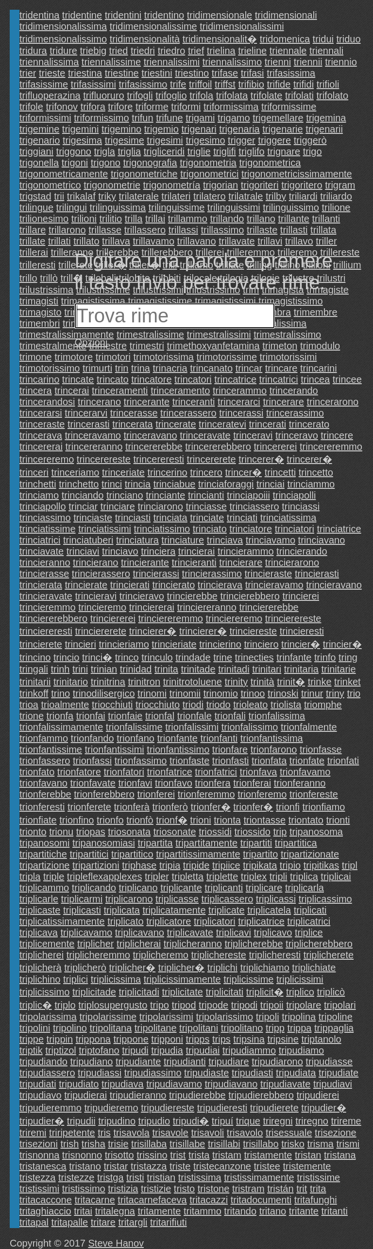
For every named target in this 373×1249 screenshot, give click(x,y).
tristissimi (39, 1188)
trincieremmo (47, 607)
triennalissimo (232, 61)
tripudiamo (301, 1050)
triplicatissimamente (62, 921)
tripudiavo (40, 1095)
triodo (218, 704)
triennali (326, 50)
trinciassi (301, 506)
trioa (28, 704)
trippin (60, 1039)
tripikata (260, 865)
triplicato (125, 921)
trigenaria (239, 129)
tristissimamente (259, 1177)
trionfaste (189, 760)
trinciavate (41, 551)
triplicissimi (299, 979)
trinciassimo (45, 517)
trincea (315, 379)
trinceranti (193, 401)
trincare (281, 368)
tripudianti (185, 1061)
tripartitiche (43, 854)
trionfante (177, 738)
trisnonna (39, 1155)
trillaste (262, 229)
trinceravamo (93, 435)
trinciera (158, 551)
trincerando (294, 390)
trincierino (220, 644)
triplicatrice (261, 921)
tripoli (267, 1016)
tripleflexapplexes (104, 876)
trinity (236, 681)
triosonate (174, 831)
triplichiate (314, 967)
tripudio (154, 1121)
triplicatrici (308, 921)
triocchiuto (158, 704)
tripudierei (317, 1095)
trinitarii (35, 681)
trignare (283, 151)
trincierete (40, 644)
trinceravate (205, 435)
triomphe (323, 704)
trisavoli (207, 1132)
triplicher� (132, 967)
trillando (227, 218)
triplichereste (218, 955)
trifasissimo (143, 84)
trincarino (39, 379)
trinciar (83, 506)
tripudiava (123, 1084)
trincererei (275, 446)
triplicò (331, 992)
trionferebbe (45, 794)
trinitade (198, 669)
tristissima (199, 1177)
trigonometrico (50, 185)
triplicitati (224, 992)
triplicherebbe (253, 943)
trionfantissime (50, 749)
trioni (200, 820)
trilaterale (139, 196)
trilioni (84, 218)
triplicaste (39, 910)
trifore (120, 106)
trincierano (95, 562)
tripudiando (43, 1061)
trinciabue (174, 484)
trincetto (316, 472)
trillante (293, 218)
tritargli (132, 1222)
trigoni (75, 162)
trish (69, 1143)
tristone (214, 1188)
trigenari (199, 129)
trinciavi (83, 551)
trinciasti (133, 517)
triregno (311, 1121)
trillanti (326, 218)
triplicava (38, 932)
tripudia (167, 1050)
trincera (35, 390)
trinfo (325, 657)
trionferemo (262, 794)
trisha (93, 1143)
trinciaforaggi (226, 484)
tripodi (244, 1005)
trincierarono (292, 562)
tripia (169, 865)
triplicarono (129, 899)
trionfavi (135, 783)
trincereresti (159, 459)
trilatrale (245, 196)
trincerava (40, 435)
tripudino (117, 1121)
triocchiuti (112, 704)
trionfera (212, 783)
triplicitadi (139, 992)
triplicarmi (82, 899)
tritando (240, 1211)
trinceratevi (222, 424)
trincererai (41, 446)
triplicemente (46, 943)
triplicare (264, 887)
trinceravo (296, 435)
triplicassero (228, 899)
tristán (280, 1188)
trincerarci (239, 401)
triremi (33, 1132)
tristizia (123, 1188)
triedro (172, 50)
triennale (288, 50)
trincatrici (278, 379)
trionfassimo (141, 760)
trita (318, 1188)
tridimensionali (286, 15)
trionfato (36, 771)
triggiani (36, 151)
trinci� (97, 657)
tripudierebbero (261, 1095)
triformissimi (45, 117)
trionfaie (125, 715)
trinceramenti (120, 390)
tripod (184, 1005)
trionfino (76, 820)
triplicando (94, 887)
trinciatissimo (162, 528)
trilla (134, 218)
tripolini (34, 1028)
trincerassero (188, 413)
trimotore (73, 357)
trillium (347, 265)
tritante (304, 1211)
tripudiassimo (153, 1072)
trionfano (135, 738)
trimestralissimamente (66, 334)
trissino (151, 1155)
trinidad (136, 669)
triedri (143, 50)
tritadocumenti (261, 1199)
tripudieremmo (50, 1107)
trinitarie (338, 669)
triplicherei (41, 955)
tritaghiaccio (45, 1211)
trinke (320, 681)
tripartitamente (206, 843)
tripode (213, 1005)
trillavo (299, 241)
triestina (85, 73)
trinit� (291, 681)
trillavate (236, 241)
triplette (222, 876)
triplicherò (85, 967)
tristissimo (83, 1188)
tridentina (39, 15)
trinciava (225, 540)
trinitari (266, 669)
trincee (347, 379)
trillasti (294, 229)
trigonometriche (144, 173)
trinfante (293, 657)
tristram (248, 1188)
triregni (277, 1121)
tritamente (159, 1211)
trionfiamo (324, 807)
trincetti (280, 472)
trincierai (196, 551)
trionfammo (43, 738)
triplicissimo (44, 992)
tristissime (318, 1177)
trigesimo (205, 140)
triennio (341, 61)
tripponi (167, 1039)
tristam (226, 1155)
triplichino (39, 979)
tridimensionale (220, 15)
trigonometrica (270, 162)
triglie (199, 151)
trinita (166, 669)
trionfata (269, 760)
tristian (161, 1177)
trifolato (332, 95)
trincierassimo (212, 573)
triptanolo (321, 1039)
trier (27, 73)
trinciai (270, 484)
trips (221, 1039)
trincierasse (44, 573)
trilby (276, 196)
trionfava (258, 771)
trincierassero (101, 573)
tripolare (303, 1005)
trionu (61, 831)
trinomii (185, 693)
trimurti (97, 368)
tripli (279, 876)
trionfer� (210, 807)
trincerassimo (295, 413)
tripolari (340, 1005)
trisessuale (289, 1132)
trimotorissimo (49, 368)
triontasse (264, 820)
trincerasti (89, 424)
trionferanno (300, 783)
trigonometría (172, 185)
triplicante (181, 887)
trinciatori (294, 528)
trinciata (170, 517)
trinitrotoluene (192, 681)
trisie (118, 1143)
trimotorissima (164, 357)
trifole (31, 106)
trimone (35, 357)
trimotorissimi (288, 357)
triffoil (200, 84)
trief (196, 50)
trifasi (252, 73)
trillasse (104, 229)
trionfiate (38, 820)
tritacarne (94, 1199)
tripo (159, 1005)
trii (59, 196)
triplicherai (139, 943)
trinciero (261, 644)
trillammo (187, 218)
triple (53, 876)
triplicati (310, 910)
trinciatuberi (88, 540)
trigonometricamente (63, 173)
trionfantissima (271, 738)
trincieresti (302, 631)
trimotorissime (227, 357)
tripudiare (228, 1061)
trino (60, 693)
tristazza (149, 1166)
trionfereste (313, 794)
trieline (252, 50)
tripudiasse (329, 1061)
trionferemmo (206, 794)
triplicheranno (193, 943)
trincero (206, 472)
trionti (338, 820)
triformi (186, 106)
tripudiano (91, 1061)
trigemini (80, 129)
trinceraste (42, 424)
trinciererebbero (53, 618)
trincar (249, 368)
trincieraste (268, 573)
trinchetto (79, 484)
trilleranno (72, 252)
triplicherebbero (319, 943)
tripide (196, 865)
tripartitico (132, 854)
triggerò (310, 140)
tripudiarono (277, 1061)
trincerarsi (40, 413)
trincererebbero (218, 446)
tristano (85, 1166)
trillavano (196, 241)
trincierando (301, 551)
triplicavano (139, 932)
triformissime (288, 106)
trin (122, 368)
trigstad (35, 196)
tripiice (226, 865)
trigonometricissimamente (296, 173)
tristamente (268, 1155)
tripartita (154, 843)
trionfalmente (309, 727)
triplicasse (177, 899)
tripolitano (242, 1028)
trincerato (309, 424)
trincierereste (293, 618)
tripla (29, 876)
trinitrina (108, 681)
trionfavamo (305, 771)
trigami (200, 117)
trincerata (132, 424)
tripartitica (296, 843)
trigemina (326, 117)
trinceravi (252, 435)
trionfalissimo (249, 727)
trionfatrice (169, 771)
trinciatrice (339, 528)
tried (118, 50)
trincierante (145, 562)
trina (140, 368)
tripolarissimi (166, 1016)
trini (80, 669)
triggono (73, 151)
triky (107, 196)
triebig (93, 50)
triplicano (138, 887)
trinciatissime (47, 528)
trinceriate (123, 472)
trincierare (240, 562)
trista (198, 1155)
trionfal (159, 715)
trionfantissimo (178, 749)
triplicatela (269, 910)
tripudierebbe (197, 1095)
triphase (139, 865)
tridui (323, 39)
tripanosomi (44, 843)
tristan (308, 1155)
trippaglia (334, 1028)
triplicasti (82, 910)
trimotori (113, 357)
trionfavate (93, 783)
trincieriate (174, 644)
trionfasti (230, 760)
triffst (225, 84)
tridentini (123, 15)
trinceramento (180, 390)
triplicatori (215, 921)
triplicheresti (275, 955)
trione (31, 715)
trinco (127, 657)
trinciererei (113, 618)
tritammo (202, 1211)
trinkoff (34, 693)
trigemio (161, 129)
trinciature (182, 540)
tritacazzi (208, 1199)
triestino (192, 73)
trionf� (171, 820)
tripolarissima (48, 1016)
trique (248, 1121)
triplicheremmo (98, 955)
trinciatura (137, 540)
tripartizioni (95, 865)
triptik (31, 1050)
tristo (184, 1188)
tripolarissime (107, 1016)
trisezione (335, 1132)
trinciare (118, 506)
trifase (225, 73)
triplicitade (94, 992)
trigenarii (324, 129)
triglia (129, 151)
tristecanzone (222, 1166)
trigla (104, 151)
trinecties (254, 657)
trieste (52, 73)
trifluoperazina (50, 95)
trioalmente (65, 704)
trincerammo (240, 390)
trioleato (250, 704)
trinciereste (253, 631)
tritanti (335, 1211)
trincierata (40, 584)
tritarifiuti (168, 1222)
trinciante (165, 495)
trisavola (131, 1132)
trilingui (71, 207)
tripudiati (37, 1084)
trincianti (206, 495)
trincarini (318, 368)
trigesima (82, 140)
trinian (104, 669)
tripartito (260, 854)
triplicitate (182, 992)
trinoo (252, 693)
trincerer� (261, 459)
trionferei (156, 794)
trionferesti (42, 807)
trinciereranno (207, 607)
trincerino (167, 472)
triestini (156, 73)
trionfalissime (134, 727)
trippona (93, 1039)
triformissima (230, 106)
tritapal (34, 1222)
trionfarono (274, 749)
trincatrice (235, 379)
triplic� (35, 1005)
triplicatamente (173, 910)
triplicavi (233, 932)
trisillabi (224, 1143)
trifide (278, 84)
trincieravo (141, 596)
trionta (227, 820)
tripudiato (79, 1084)
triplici (75, 979)
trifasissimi (93, 84)
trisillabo (260, 1143)
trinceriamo (75, 472)
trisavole (170, 1132)
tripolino (70, 1028)
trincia (138, 484)
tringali (33, 669)
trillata (323, 229)
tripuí (222, 1121)
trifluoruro (103, 95)
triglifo (251, 151)
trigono (105, 162)
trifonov (62, 106)
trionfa (60, 715)
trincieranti (194, 562)
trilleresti (37, 265)
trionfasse (321, 749)
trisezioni (38, 1143)
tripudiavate (285, 1084)
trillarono (67, 229)
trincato (113, 379)
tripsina (248, 1039)
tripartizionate (310, 854)
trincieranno (44, 562)
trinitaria (301, 669)
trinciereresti (45, 631)
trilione (336, 207)
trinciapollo (42, 506)
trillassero (145, 229)
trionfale (194, 715)
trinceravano (150, 435)
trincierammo (246, 551)
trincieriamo (124, 644)
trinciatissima (288, 517)
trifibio (251, 84)
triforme (152, 106)
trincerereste (104, 459)
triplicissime (248, 979)
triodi (193, 704)
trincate (78, 379)
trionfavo (173, 783)
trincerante (147, 401)
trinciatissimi (104, 528)
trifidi (303, 84)
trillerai (33, 252)
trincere (337, 435)
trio (353, 693)
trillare (32, 229)
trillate (32, 241)
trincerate (175, 424)
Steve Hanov (116, 1243)
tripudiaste (206, 1072)
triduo (349, 39)
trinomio (220, 693)
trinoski (283, 693)
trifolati (299, 95)
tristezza (37, 1177)
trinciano (124, 495)
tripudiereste (167, 1107)
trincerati (267, 424)
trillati (59, 241)
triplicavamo (86, 932)
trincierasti (317, 573)
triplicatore (168, 921)
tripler (157, 876)
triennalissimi (172, 61)
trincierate (86, 584)
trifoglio (170, 95)
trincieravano (334, 584)
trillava (116, 241)
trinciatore (250, 528)
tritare (103, 1222)
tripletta (188, 876)
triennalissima (49, 61)
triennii (308, 61)
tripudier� (323, 1107)
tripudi (135, 1050)
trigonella (39, 162)
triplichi (222, 967)
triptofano (99, 1050)
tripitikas (321, 865)
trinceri (34, 472)
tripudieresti (222, 1107)
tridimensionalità (145, 39)
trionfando (92, 738)
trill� (71, 278)
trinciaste (92, 517)
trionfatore (79, 771)
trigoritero (301, 185)
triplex (254, 876)
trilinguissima (118, 207)
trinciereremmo (170, 618)
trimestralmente (52, 345)
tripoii (272, 1005)
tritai (83, 1211)
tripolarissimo (224, 1016)
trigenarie (282, 129)
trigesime (124, 140)
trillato (86, 241)
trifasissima (291, 73)
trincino (35, 657)
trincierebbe (192, 596)
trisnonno (82, 1155)
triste (180, 1166)
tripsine (282, 1039)
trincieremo (102, 607)
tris (104, 1132)
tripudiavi (332, 1084)
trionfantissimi (114, 749)
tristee (267, 1166)
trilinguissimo (291, 207)
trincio (66, 657)
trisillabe (187, 1143)
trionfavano (43, 783)
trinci (112, 484)
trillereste (339, 252)
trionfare (230, 749)
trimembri (39, 323)
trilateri (175, 196)
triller (326, 241)
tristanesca (43, 1166)
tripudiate (338, 1072)
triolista (286, 704)
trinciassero (254, 506)
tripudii (81, 1121)
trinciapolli (294, 495)
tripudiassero (47, 1072)
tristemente (307, 1166)
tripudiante (138, 1061)
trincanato (211, 368)
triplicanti (223, 887)
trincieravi (96, 596)
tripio (290, 865)
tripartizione (44, 865)
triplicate (226, 910)
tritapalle (69, 1222)
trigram (340, 185)
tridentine (82, 15)
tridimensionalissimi (242, 26)
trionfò (139, 820)
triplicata (121, 910)
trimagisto (40, 312)
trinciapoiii (248, 495)
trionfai (90, 715)
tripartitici (88, 854)
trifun (142, 117)
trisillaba (149, 1143)
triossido (253, 831)
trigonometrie (112, 185)
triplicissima (116, 979)
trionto (33, 831)
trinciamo (39, 495)
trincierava (220, 584)
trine (222, 657)
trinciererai (151, 607)
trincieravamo (274, 584)
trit (301, 1188)
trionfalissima (276, 715)
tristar (115, 1166)
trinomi (152, 693)
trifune (169, 117)
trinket (347, 681)
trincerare (283, 401)
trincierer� (153, 631)
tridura (33, 50)
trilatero (209, 196)
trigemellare (278, 117)
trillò (49, 278)
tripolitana (111, 1028)
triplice (309, 932)
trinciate (207, 517)
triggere (274, 140)
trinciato (210, 528)
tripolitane (156, 1028)
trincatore (151, 379)
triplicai (336, 876)
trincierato (173, 584)
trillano (261, 218)
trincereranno (93, 446)
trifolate (267, 95)
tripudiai (203, 1050)
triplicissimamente (182, 979)
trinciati (242, 517)
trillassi (183, 229)
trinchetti (37, 484)
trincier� (300, 644)
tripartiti (256, 843)
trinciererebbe (268, 607)
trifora (93, 106)
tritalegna (115, 1211)
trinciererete (100, 631)
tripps (198, 1039)
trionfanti (218, 738)
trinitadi (233, 669)
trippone (130, 1039)
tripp (275, 1028)
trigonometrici (209, 173)
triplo (64, 1005)
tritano (273, 1211)
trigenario (39, 140)
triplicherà (40, 967)
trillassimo (222, 229)
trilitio (111, 218)
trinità (262, 681)
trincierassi (156, 573)
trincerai (71, 390)
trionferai (252, 783)
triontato (305, 820)
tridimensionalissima (63, 26)
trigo (312, 151)
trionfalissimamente (61, 727)
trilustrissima (46, 289)
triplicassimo (325, 899)
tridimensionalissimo (63, 39)
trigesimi (165, 140)
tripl (349, 865)
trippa (299, 1028)
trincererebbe (154, 446)
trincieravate (45, 596)
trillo (28, 278)
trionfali (229, 715)
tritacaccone (45, 1199)
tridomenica (285, 39)
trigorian (220, 185)
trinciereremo (233, 618)
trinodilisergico (104, 693)
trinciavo (120, 551)
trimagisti (38, 301)
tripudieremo (111, 1107)
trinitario (70, 681)
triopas (90, 831)
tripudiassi (99, 1072)
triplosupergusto (112, 1005)
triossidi (215, 831)
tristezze (76, 1177)
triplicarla (304, 887)
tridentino (164, 15)
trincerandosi (47, 401)
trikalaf (81, 196)
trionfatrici (216, 771)
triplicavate (190, 932)
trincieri (80, 644)
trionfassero (44, 760)
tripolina (299, 1016)
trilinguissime (177, 207)
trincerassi (241, 413)
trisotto (119, 1155)
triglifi (224, 151)
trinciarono (160, 506)
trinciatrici (39, 540)
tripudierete (274, 1107)
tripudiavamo (174, 1084)
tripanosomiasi (103, 843)
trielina (221, 50)
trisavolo (245, 1132)
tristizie (156, 1188)
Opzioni (91, 342)
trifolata (232, 95)
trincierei (300, 596)
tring (348, 657)
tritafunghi (315, 1199)
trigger (241, 140)
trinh (60, 669)
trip (280, 831)
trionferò (170, 807)
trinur (312, 693)
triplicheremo (160, 955)
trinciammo (311, 484)
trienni (278, 61)
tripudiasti (252, 1072)
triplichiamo (264, 967)
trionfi (288, 807)
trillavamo (153, 241)
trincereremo (46, 459)
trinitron (144, 681)
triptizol (60, 1050)
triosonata (129, 831)
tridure (63, 50)
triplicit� (265, 992)
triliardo (336, 196)
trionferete (89, 807)
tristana (340, 1155)
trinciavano (321, 540)
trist (178, 1155)
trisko (293, 1143)
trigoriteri (260, 185)
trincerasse (134, 413)
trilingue (36, 207)
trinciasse (206, 506)
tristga (110, 1177)
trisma (320, 1143)
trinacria (170, 368)
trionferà (132, 807)
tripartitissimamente (198, 854)
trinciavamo (270, 540)
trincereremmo (331, 446)
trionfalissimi (192, 727)
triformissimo (101, 117)
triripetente (72, 1132)
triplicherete (329, 955)
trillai (155, 218)
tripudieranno (138, 1095)
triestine (122, 73)
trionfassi (92, 760)
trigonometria (208, 162)
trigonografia (150, 162)
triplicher (95, 943)
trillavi (269, 241)
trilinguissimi (233, 207)
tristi (135, 1177)
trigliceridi (164, 151)
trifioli (328, 84)
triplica (304, 876)
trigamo (234, 117)
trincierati (130, 584)
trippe (31, 1039)
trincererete (211, 459)
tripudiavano (230, 1084)
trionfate (306, 760)
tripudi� (191, 1121)
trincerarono (332, 401)
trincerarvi (86, 413)
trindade (192, 657)
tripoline (336, 1016)
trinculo (156, 657)
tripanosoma (316, 831)
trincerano (99, 401)
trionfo (110, 820)
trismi (348, 1143)
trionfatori (123, 771)
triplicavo (273, 932)
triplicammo (44, 887)
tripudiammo (249, 1050)
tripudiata (296, 1072)
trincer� (243, 472)
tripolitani (198, 1028)
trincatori (193, 379)
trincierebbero (250, 596)
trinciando (83, 495)
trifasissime (43, 84)
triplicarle (38, 899)
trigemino (121, 129)
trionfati (343, 760)
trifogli (140, 95)
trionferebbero (104, 794)
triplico (300, 992)
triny (335, 693)
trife (178, 84)
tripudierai (85, 1095)
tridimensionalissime (153, 26)
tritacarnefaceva (152, 1199)
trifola (201, 95)
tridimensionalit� (220, 39)
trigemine (39, 129)
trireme (346, 1121)
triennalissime (111, 61)
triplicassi (276, 899)
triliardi (303, 196)
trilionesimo (43, 218)
